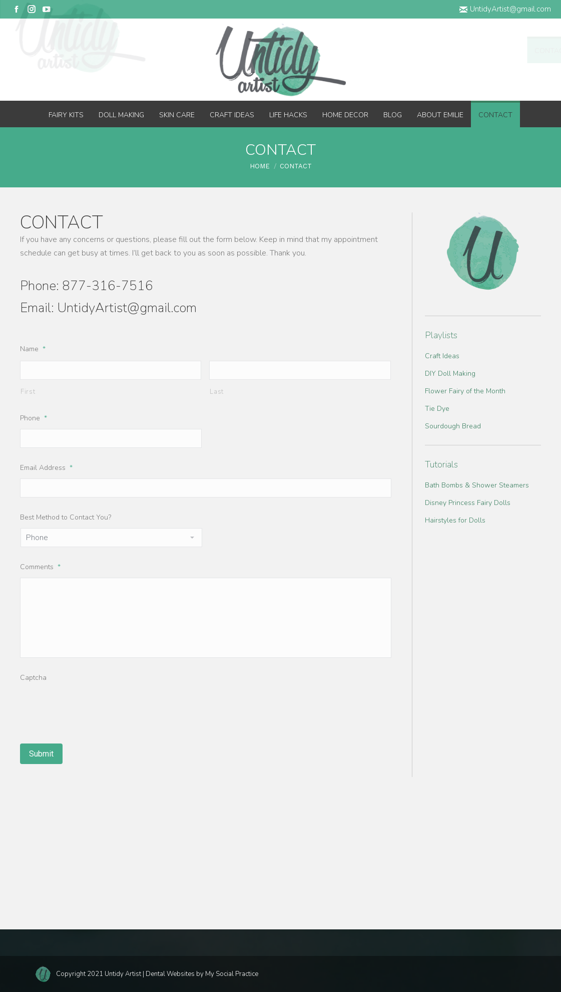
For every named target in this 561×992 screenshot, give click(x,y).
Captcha (33, 677)
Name (33, 349)
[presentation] (96, 707)
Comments (40, 567)
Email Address (46, 467)
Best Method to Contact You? (65, 517)
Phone (33, 418)
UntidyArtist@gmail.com (505, 9)
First (28, 391)
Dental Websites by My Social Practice (202, 973)
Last (217, 391)
